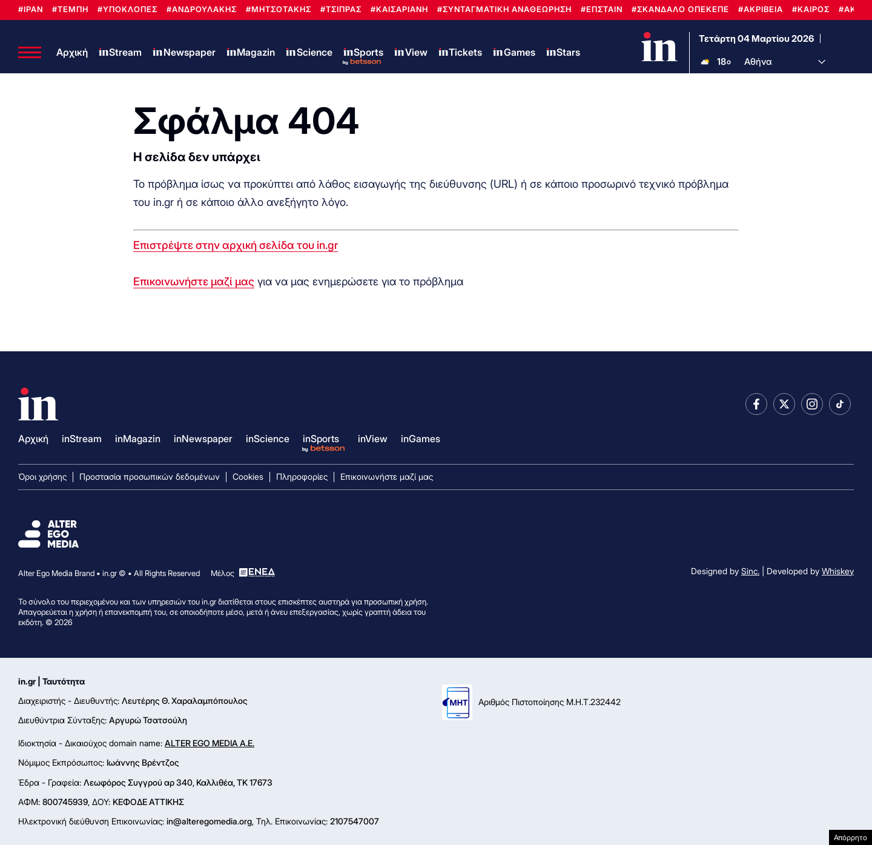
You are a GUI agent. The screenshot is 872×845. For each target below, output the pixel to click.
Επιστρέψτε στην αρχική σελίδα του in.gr (235, 245)
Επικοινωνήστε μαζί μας (193, 281)
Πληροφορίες (302, 476)
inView (373, 438)
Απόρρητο (850, 837)
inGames (420, 438)
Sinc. (750, 571)
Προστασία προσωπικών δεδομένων (149, 476)
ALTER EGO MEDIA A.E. (209, 743)
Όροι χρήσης (42, 476)
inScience (267, 438)
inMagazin (137, 438)
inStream (82, 438)
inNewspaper (203, 438)
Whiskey (838, 571)
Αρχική (72, 52)
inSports (321, 438)
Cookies (248, 476)
